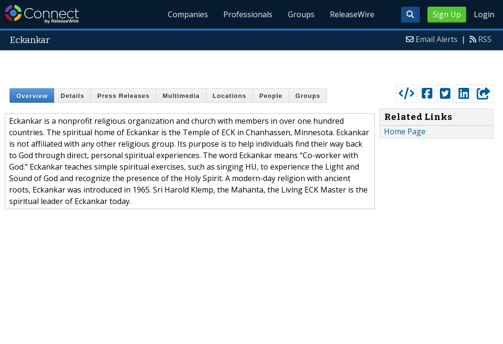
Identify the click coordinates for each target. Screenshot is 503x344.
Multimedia (181, 95)
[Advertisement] (252, 65)
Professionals (248, 14)
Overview (32, 95)
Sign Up (447, 14)
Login (484, 14)
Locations (229, 95)
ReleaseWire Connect (42, 14)
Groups (301, 14)
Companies (188, 14)
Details (73, 95)
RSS (485, 39)
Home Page (405, 131)
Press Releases (123, 95)
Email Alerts (437, 39)
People (271, 95)
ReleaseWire (352, 14)
